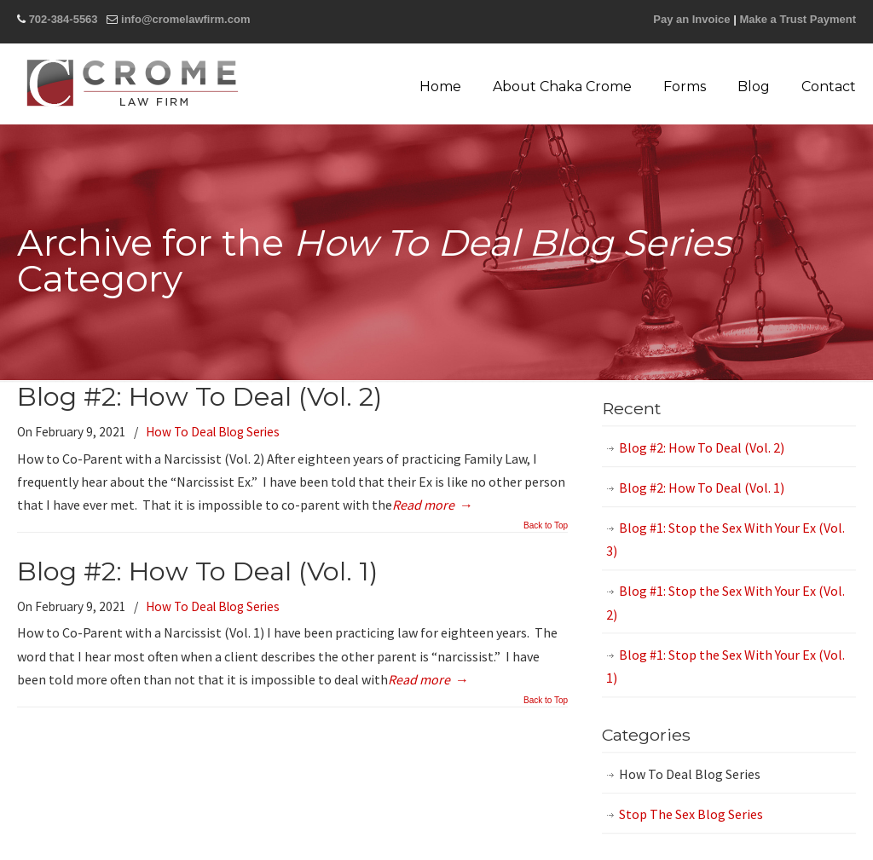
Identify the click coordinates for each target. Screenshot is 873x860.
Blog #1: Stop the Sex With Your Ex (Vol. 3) (725, 539)
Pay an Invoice (691, 19)
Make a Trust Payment (797, 19)
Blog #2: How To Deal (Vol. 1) (197, 571)
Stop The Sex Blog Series (691, 813)
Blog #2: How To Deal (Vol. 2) (199, 397)
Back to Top (545, 526)
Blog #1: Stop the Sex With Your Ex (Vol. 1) (725, 666)
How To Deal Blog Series (213, 432)
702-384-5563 (63, 19)
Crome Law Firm (132, 83)
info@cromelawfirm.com (185, 19)
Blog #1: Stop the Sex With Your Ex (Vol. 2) (725, 602)
